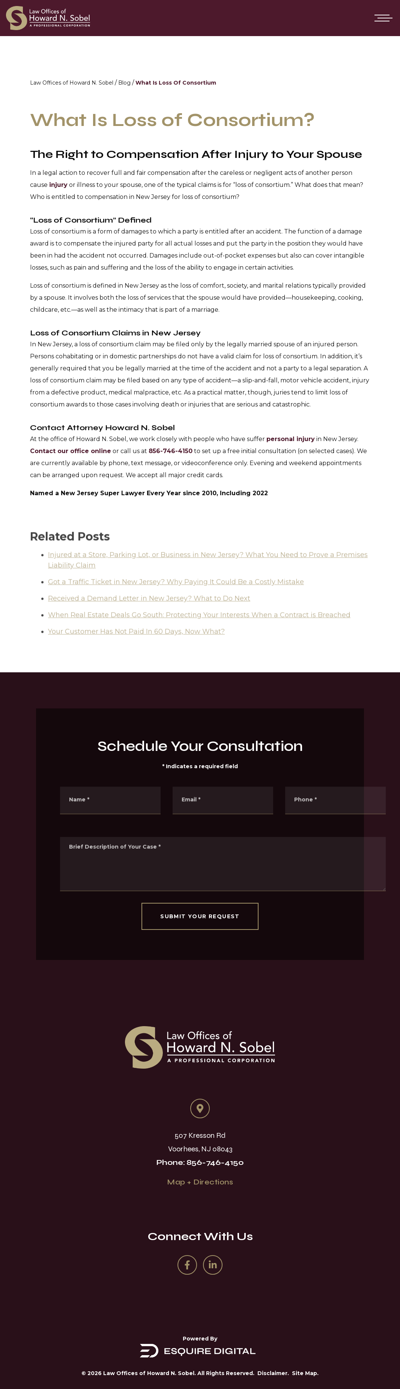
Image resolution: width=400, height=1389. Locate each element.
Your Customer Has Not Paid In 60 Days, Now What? (136, 647)
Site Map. (305, 1373)
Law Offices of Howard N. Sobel (71, 82)
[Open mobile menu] (382, 18)
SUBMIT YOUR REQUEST (200, 916)
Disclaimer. (273, 1373)
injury (58, 184)
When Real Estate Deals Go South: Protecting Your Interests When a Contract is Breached (199, 630)
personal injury (290, 439)
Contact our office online (70, 451)
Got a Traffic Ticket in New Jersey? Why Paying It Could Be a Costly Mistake (176, 597)
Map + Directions (200, 1182)
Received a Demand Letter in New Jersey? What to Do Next (149, 614)
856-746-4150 (170, 451)
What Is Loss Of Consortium (175, 82)
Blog (124, 82)
